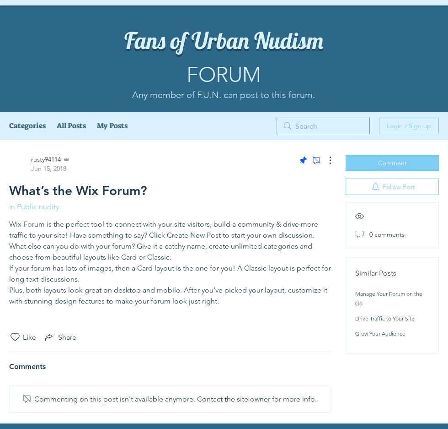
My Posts (112, 125)
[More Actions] (325, 160)
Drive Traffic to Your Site (385, 318)
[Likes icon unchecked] (15, 336)
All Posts (71, 125)
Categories (27, 125)
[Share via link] (59, 336)
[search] (323, 126)
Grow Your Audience (380, 333)
